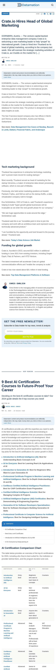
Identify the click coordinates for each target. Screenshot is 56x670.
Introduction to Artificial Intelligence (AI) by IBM (20, 537)
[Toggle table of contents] (28, 524)
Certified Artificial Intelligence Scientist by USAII (20, 564)
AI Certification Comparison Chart (16, 529)
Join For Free (28, 337)
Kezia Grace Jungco (11, 406)
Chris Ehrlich (9, 61)
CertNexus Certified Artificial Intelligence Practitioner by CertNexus (26, 560)
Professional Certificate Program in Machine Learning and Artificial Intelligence (8, 662)
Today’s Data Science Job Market (25, 240)
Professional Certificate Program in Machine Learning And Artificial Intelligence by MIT (26, 555)
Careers (5, 13)
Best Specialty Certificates (13, 573)
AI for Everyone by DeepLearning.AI (16, 542)
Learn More (7, 77)
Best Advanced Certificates (13, 550)
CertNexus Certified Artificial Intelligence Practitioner (26, 486)
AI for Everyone (10, 463)
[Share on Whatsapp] (53, 14)
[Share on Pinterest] (50, 14)
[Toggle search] (52, 5)
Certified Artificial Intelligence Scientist (20, 492)
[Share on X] (47, 14)
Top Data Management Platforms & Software (30, 275)
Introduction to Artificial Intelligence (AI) (20, 457)
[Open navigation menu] (4, 4)
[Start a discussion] (42, 14)
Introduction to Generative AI (16, 470)
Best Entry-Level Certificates (14, 533)
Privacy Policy (27, 343)
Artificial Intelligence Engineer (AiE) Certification (24, 499)
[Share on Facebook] (44, 14)
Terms (18, 343)
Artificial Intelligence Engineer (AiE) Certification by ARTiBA (24, 569)
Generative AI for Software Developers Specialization (26, 505)
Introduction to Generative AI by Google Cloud (19, 546)
